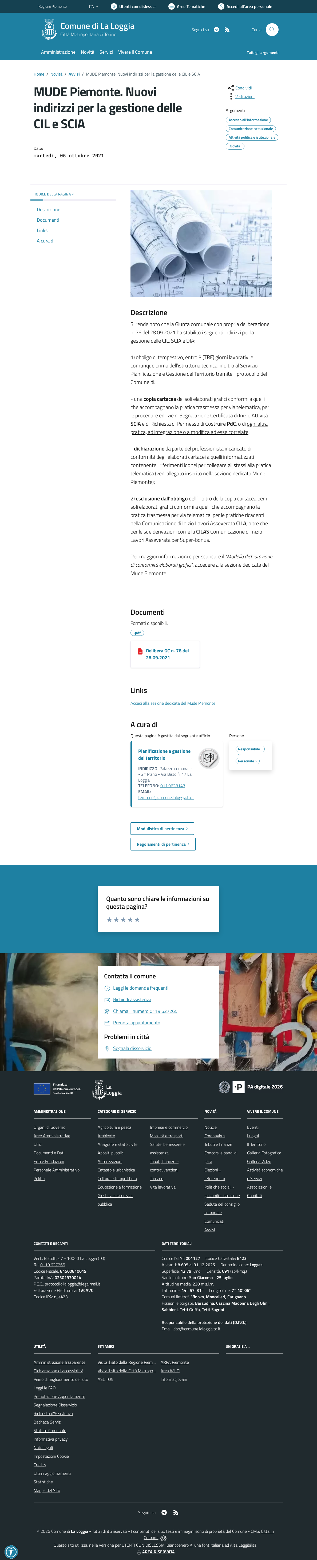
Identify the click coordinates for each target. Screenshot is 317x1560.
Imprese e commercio (169, 1127)
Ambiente (106, 1135)
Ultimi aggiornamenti (52, 1473)
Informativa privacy (51, 1439)
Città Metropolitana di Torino (88, 34)
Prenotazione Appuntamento (59, 1396)
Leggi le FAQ (45, 1388)
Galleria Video (259, 1161)
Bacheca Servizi (47, 1422)
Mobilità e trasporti (166, 1135)
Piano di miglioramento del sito (61, 1379)
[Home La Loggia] (89, 30)
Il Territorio (256, 1144)
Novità (56, 74)
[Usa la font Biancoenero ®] (133, 6)
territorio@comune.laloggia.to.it (166, 797)
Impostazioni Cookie (51, 1456)
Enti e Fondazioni (49, 1161)
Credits (40, 1464)
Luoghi (253, 1135)
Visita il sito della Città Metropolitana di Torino (138, 1370)
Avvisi (74, 74)
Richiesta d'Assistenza (53, 1413)
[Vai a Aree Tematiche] (187, 6)
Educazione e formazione (120, 1187)
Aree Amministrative (52, 1135)
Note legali (43, 1447)
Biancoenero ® (179, 1545)
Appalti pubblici (111, 1153)
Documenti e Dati (49, 1153)
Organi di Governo (49, 1127)
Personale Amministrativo (57, 1170)
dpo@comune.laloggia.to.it (196, 1329)
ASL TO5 (105, 1379)
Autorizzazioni (110, 1161)
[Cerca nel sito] (272, 29)
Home (39, 74)
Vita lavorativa (163, 1187)
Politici (39, 1178)
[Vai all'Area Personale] (245, 6)
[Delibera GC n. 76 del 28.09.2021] (140, 651)
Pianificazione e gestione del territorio (164, 754)
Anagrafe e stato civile (117, 1144)
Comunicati (214, 1221)
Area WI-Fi (170, 1370)
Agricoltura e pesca (114, 1127)
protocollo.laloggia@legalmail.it (72, 1284)
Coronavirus (214, 1135)
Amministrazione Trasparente (59, 1362)
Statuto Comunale (50, 1430)
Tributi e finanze (218, 1144)
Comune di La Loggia (97, 25)
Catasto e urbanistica (116, 1170)
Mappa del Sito (47, 1490)
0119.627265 (52, 1264)
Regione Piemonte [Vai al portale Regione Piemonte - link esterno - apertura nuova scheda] (52, 6)
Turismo (156, 1178)
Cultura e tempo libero (117, 1178)
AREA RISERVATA (155, 1552)
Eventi (253, 1127)
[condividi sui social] (239, 88)
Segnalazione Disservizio (55, 1405)
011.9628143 (172, 785)
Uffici (38, 1144)
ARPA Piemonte (175, 1362)
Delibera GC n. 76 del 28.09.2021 (167, 654)
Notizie (210, 1127)
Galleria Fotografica (264, 1153)
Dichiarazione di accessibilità (58, 1370)
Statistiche (43, 1482)
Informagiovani (174, 1379)
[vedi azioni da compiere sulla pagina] (241, 96)
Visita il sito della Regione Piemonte (129, 1362)
